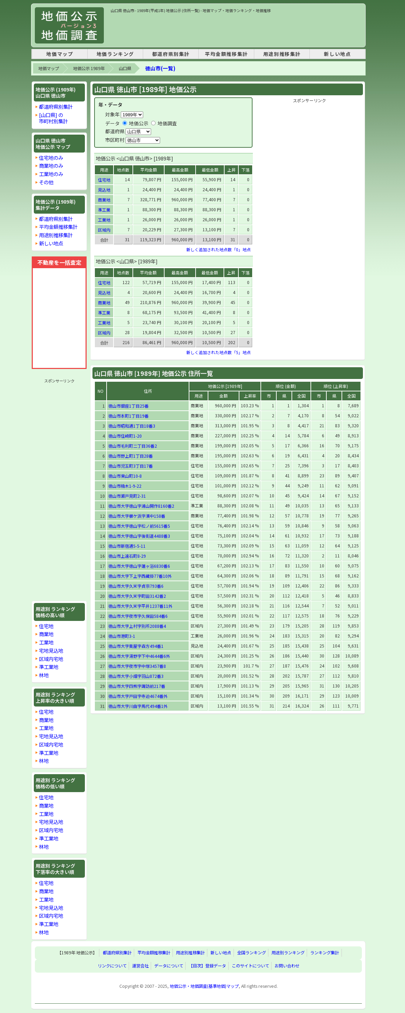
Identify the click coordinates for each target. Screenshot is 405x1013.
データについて (168, 966)
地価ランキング (115, 53)
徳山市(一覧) (160, 68)
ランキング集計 (324, 953)
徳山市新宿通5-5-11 (127, 546)
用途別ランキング (288, 953)
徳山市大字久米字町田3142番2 (137, 596)
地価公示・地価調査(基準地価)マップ (204, 986)
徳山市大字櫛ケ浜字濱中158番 (136, 516)
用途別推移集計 (282, 53)
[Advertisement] (236, 29)
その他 (46, 182)
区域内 (104, 230)
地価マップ (59, 53)
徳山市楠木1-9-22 (124, 486)
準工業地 (48, 666)
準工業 (104, 210)
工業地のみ (51, 173)
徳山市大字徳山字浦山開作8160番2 (141, 506)
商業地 (46, 633)
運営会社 (140, 966)
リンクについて (112, 966)
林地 (44, 675)
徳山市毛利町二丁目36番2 (132, 446)
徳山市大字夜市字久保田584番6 (138, 616)
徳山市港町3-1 (121, 636)
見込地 (104, 190)
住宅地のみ (51, 157)
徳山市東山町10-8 (125, 476)
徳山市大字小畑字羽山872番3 (136, 676)
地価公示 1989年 (89, 68)
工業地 (46, 642)
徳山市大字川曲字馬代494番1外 (138, 706)
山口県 (125, 68)
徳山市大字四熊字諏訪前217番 (136, 686)
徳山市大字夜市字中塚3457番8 (137, 666)
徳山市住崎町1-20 (125, 436)
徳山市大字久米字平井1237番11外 (140, 606)
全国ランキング (251, 953)
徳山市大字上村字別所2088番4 (137, 626)
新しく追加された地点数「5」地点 (218, 352)
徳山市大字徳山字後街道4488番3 (139, 536)
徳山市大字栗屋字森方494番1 (136, 646)
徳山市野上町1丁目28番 (130, 456)
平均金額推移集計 (226, 53)
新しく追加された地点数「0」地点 (218, 249)
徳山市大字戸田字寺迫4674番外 (138, 696)
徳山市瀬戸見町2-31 (127, 496)
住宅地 (46, 626)
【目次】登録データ (207, 966)
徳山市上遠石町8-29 (127, 556)
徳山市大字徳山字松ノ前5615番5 (139, 526)
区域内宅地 (51, 658)
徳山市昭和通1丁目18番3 (131, 426)
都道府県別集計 (171, 53)
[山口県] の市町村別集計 (53, 118)
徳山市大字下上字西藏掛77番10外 (140, 576)
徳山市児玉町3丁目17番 (130, 466)
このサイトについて (250, 966)
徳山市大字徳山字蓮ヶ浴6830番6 (139, 566)
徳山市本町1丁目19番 (128, 416)
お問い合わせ (287, 966)
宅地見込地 (51, 650)
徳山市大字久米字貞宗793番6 (136, 586)
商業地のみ (51, 165)
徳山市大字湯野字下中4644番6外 (139, 656)
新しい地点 (337, 53)
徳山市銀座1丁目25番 (128, 406)
